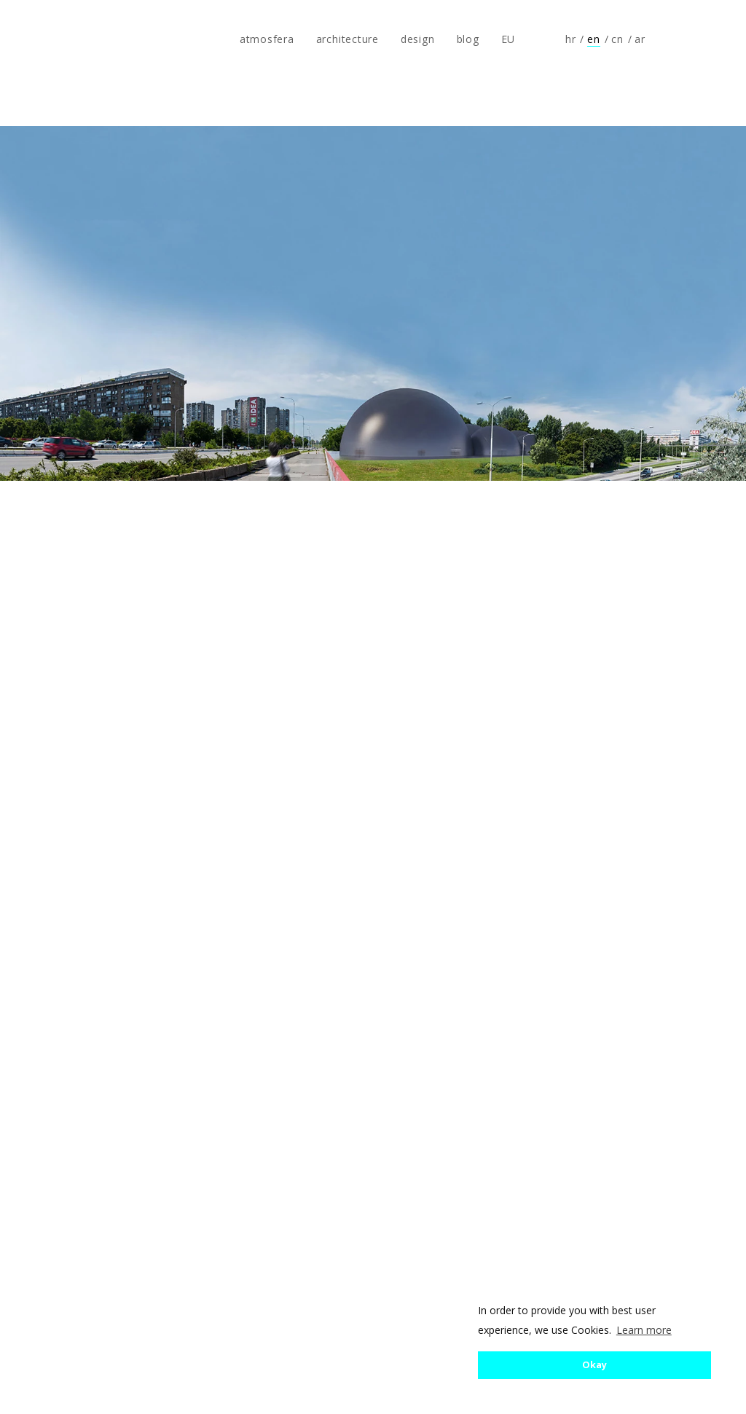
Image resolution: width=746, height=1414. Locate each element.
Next (685, 771)
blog (468, 39)
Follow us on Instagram (706, 39)
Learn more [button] (644, 1330)
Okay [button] (594, 1365)
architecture (347, 39)
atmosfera (60, 39)
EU (508, 39)
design (418, 39)
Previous (61, 771)
